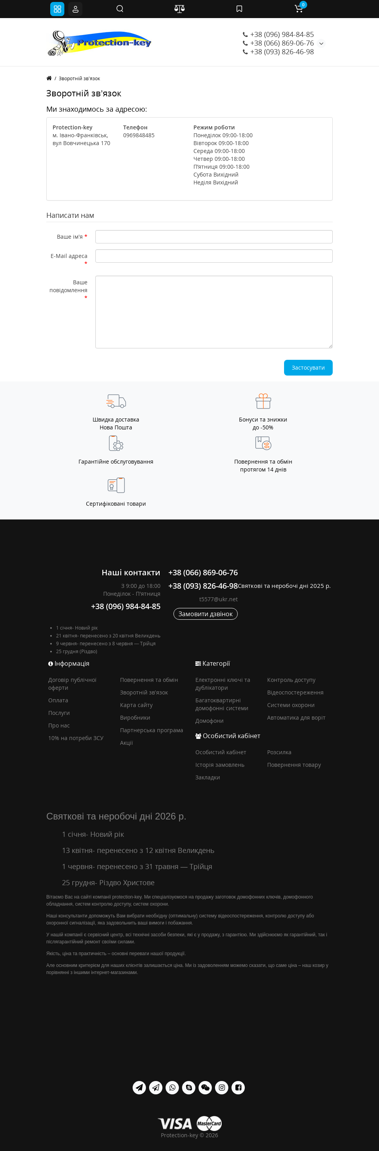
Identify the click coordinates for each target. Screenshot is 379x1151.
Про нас (59, 725)
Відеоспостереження (295, 692)
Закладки (207, 777)
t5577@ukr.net (218, 599)
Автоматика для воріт (296, 717)
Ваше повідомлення (68, 286)
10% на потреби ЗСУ (76, 738)
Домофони (209, 720)
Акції (126, 742)
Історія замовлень (219, 764)
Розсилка (279, 752)
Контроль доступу (291, 679)
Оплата (58, 700)
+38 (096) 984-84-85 (278, 34)
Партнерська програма (151, 730)
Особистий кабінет (220, 752)
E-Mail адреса (69, 256)
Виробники (135, 717)
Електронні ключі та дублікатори (222, 683)
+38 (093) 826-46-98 (278, 51)
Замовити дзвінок (206, 614)
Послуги (59, 712)
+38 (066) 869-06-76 (278, 43)
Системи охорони (291, 705)
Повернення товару (294, 764)
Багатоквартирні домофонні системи (221, 704)
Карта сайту (136, 705)
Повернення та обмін (149, 679)
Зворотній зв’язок (79, 78)
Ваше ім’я (70, 236)
